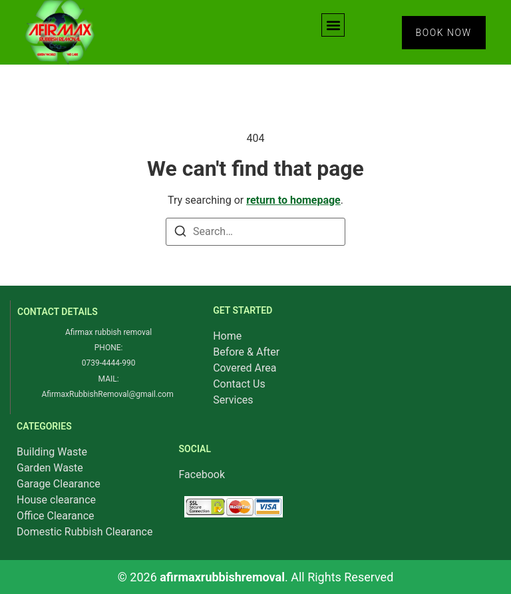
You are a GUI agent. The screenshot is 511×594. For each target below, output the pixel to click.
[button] (333, 25)
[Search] (180, 233)
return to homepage (293, 200)
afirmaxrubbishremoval (222, 577)
